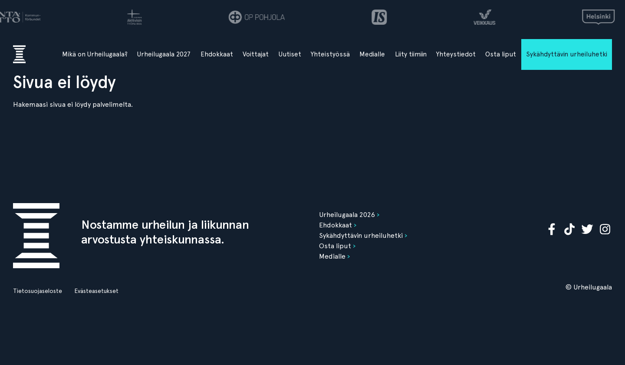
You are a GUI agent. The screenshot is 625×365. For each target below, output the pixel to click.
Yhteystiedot (456, 54)
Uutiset (290, 54)
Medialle (372, 54)
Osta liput (500, 54)
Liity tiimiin (411, 54)
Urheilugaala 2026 (347, 214)
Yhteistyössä (330, 54)
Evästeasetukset (96, 290)
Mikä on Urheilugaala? (95, 54)
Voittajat (256, 54)
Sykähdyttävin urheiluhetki (566, 54)
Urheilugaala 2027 (164, 54)
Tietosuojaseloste (37, 290)
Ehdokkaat (217, 54)
